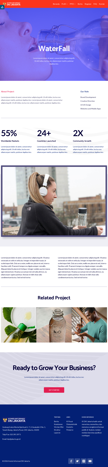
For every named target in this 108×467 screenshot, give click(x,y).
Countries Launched (46, 141)
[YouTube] (90, 461)
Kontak (102, 4)
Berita (80, 4)
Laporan (57, 433)
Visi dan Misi (58, 427)
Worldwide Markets (10, 141)
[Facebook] (71, 461)
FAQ (95, 4)
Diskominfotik (71, 424)
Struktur (57, 430)
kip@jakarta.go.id (13, 439)
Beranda (56, 4)
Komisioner (58, 424)
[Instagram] (83, 461)
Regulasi (88, 4)
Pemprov (69, 430)
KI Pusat (69, 421)
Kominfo (69, 427)
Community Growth (82, 141)
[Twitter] (77, 461)
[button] (54, 390)
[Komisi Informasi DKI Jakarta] (11, 4)
